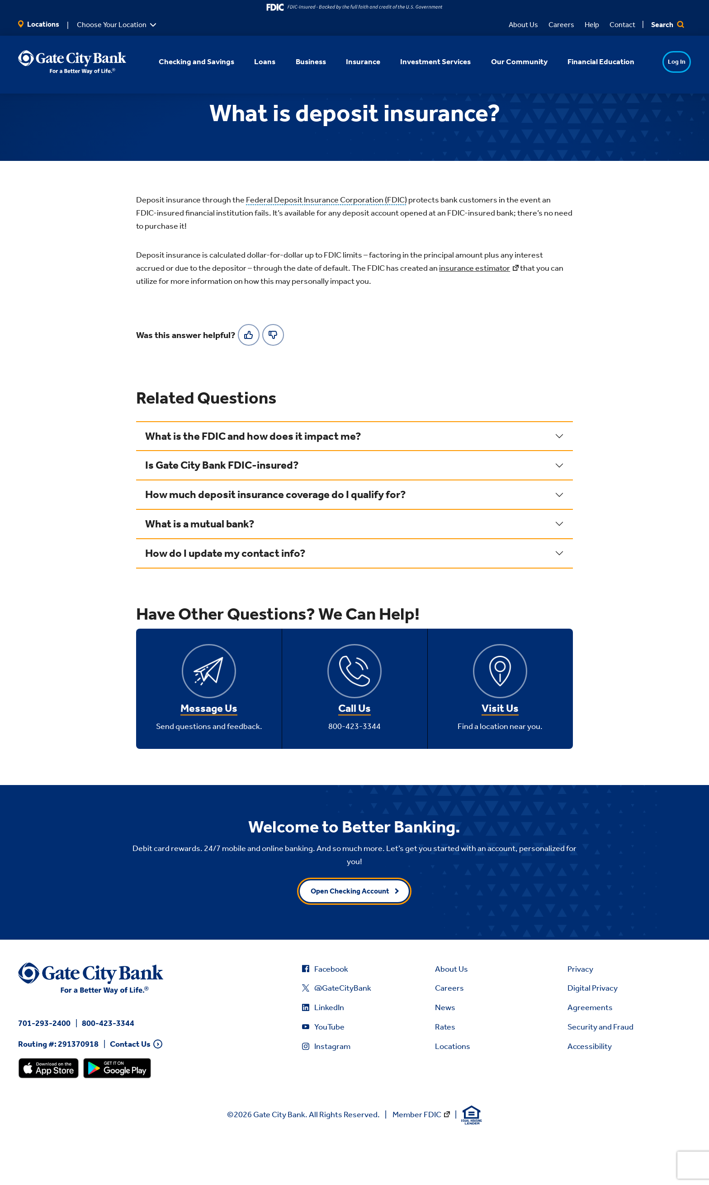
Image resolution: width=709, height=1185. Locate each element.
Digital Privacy (592, 1032)
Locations (38, 24)
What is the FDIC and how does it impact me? (253, 479)
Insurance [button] (351, 61)
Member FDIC (416, 1158)
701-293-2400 (44, 1067)
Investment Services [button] (423, 61)
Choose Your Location (112, 24)
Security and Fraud (600, 1071)
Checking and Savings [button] (184, 61)
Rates (445, 1071)
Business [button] (299, 61)
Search (667, 24)
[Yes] (249, 378)
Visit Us (500, 752)
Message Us (208, 752)
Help (592, 24)
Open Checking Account (350, 934)
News (445, 1051)
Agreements (590, 1051)
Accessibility (589, 1090)
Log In (659, 61)
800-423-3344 (108, 1067)
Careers (561, 24)
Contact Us (130, 1087)
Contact (622, 24)
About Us (523, 24)
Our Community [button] (507, 61)
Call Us (354, 752)
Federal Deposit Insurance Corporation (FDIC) (326, 244)
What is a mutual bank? (200, 567)
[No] (273, 378)
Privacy (580, 1012)
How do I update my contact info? (225, 596)
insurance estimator (474, 312)
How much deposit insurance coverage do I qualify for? (275, 538)
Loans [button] (253, 61)
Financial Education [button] (588, 61)
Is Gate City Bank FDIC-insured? (222, 509)
